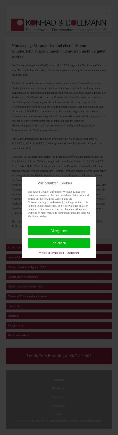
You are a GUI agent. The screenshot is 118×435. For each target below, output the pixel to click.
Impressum (73, 252)
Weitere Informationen (51, 252)
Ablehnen (59, 243)
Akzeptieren (59, 231)
